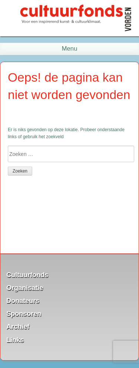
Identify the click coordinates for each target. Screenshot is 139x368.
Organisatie (24, 287)
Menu (69, 48)
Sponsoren (23, 313)
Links (15, 339)
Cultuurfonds (27, 274)
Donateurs (22, 300)
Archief (17, 326)
